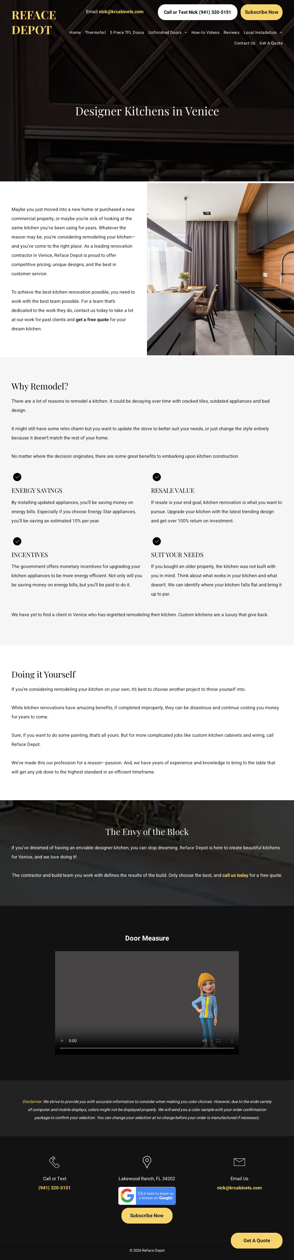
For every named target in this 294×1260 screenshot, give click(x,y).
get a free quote (92, 319)
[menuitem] (73, 32)
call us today (235, 875)
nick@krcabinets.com (121, 11)
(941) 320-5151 (54, 1188)
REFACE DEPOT (33, 22)
